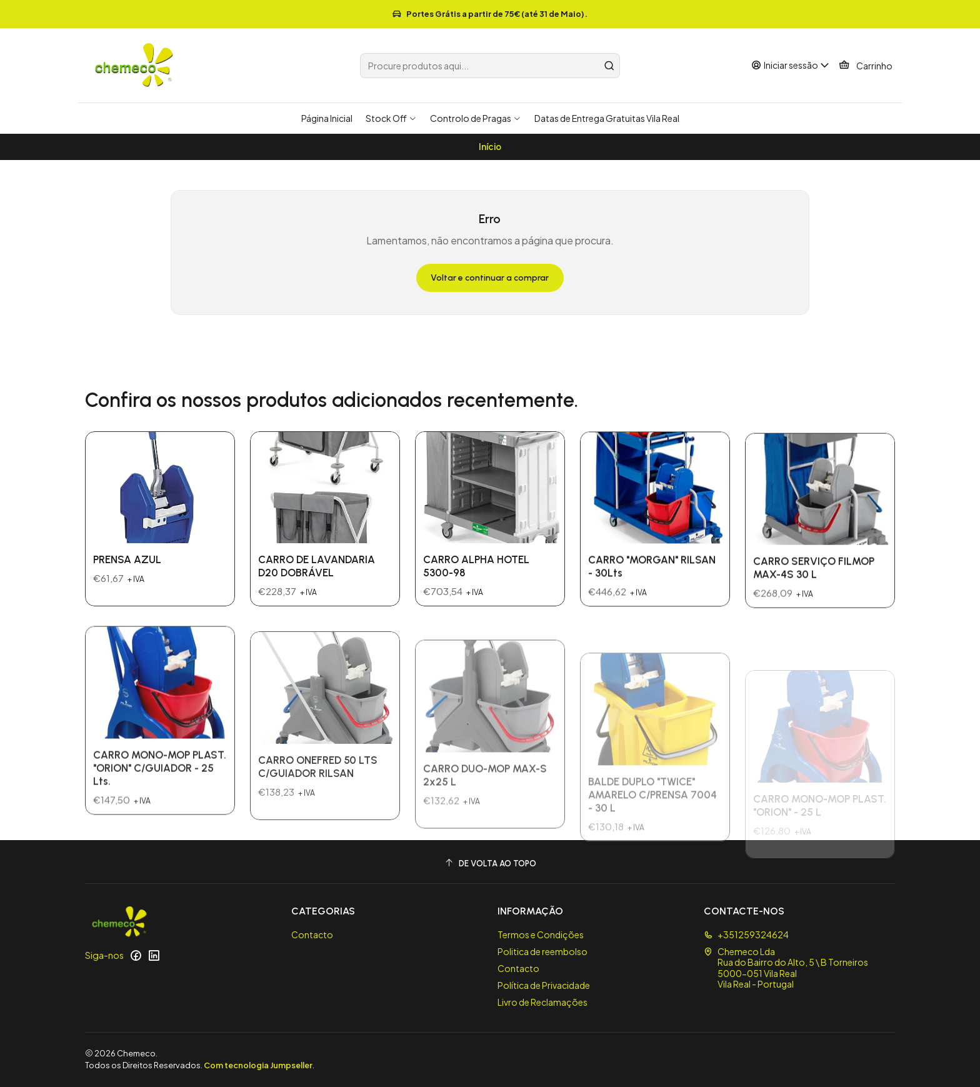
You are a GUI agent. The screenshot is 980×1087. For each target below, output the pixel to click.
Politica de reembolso (543, 951)
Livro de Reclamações (543, 1002)
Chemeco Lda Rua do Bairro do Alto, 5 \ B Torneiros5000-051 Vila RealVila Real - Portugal (786, 968)
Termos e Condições (541, 934)
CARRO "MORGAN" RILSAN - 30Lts (652, 620)
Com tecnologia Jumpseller (258, 1065)
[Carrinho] (865, 65)
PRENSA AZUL (127, 572)
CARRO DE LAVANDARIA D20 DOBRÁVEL (316, 588)
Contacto (312, 934)
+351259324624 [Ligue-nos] (746, 934)
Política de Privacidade (544, 985)
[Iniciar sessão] (790, 65)
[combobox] (490, 65)
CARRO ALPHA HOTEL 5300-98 (476, 603)
